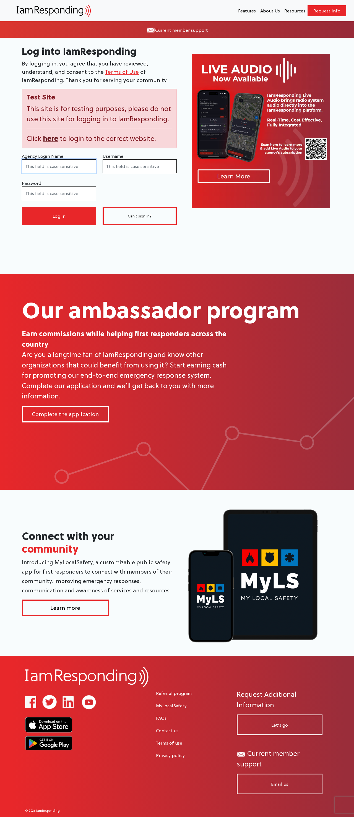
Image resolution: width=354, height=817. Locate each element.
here (50, 138)
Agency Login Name (42, 156)
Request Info (326, 11)
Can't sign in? (140, 216)
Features (247, 11)
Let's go (279, 725)
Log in (59, 216)
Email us (279, 784)
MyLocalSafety (171, 706)
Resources (294, 11)
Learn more (65, 608)
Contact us (167, 730)
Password (31, 183)
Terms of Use (122, 72)
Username (113, 156)
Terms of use (169, 743)
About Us (270, 11)
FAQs (161, 718)
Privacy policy (170, 755)
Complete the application (65, 414)
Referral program (174, 693)
